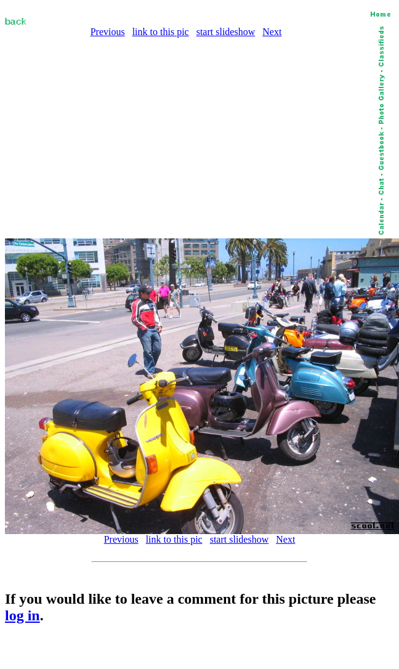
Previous (108, 31)
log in (22, 615)
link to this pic (160, 31)
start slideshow (226, 31)
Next (271, 31)
